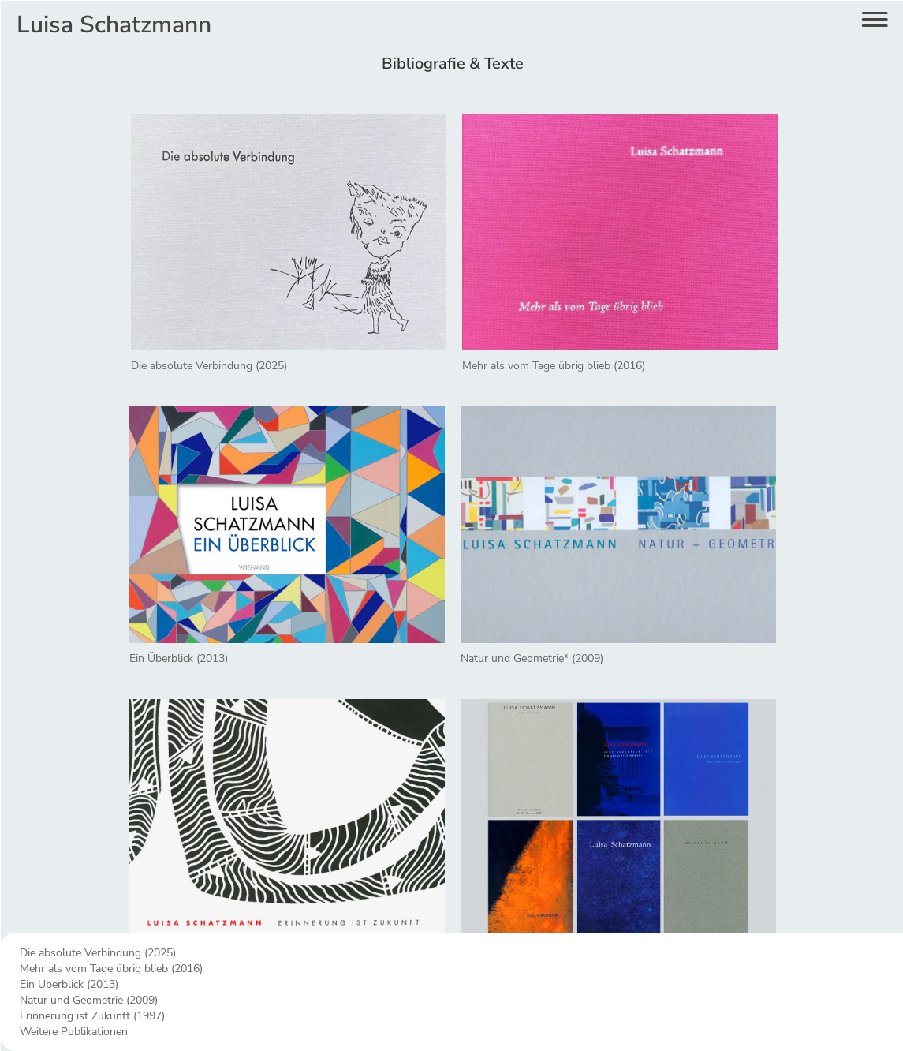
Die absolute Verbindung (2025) (98, 952)
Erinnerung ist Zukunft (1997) (92, 1015)
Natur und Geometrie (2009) (89, 1000)
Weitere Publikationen (74, 1031)
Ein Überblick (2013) (69, 984)
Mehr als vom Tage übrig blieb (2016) (111, 968)
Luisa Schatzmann (114, 25)
